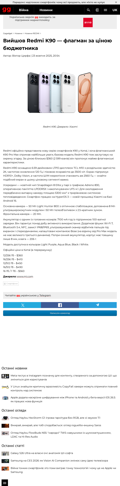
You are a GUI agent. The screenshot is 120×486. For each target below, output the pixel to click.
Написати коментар (60, 313)
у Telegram (44, 295)
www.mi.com (25, 276)
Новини (46, 10)
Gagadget (6, 9)
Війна (23, 10)
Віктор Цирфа (21, 55)
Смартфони (12, 283)
